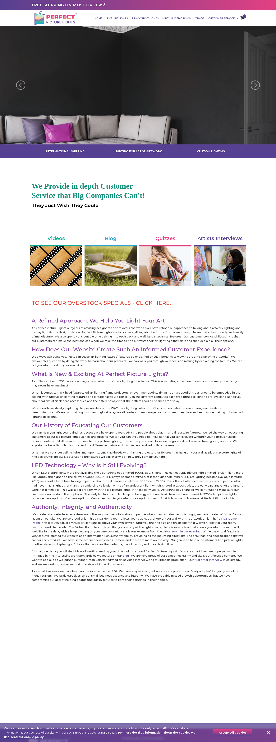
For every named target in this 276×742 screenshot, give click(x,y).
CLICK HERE (153, 303)
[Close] (268, 732)
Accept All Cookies (232, 732)
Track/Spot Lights (145, 18)
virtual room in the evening (181, 531)
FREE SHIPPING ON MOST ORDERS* (68, 5)
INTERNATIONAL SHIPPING (65, 151)
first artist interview (208, 560)
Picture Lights (117, 18)
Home (98, 18)
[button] (20, 85)
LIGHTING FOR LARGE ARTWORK (138, 151)
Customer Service (223, 18)
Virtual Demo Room (177, 18)
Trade (200, 18)
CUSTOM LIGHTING (211, 151)
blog (126, 555)
